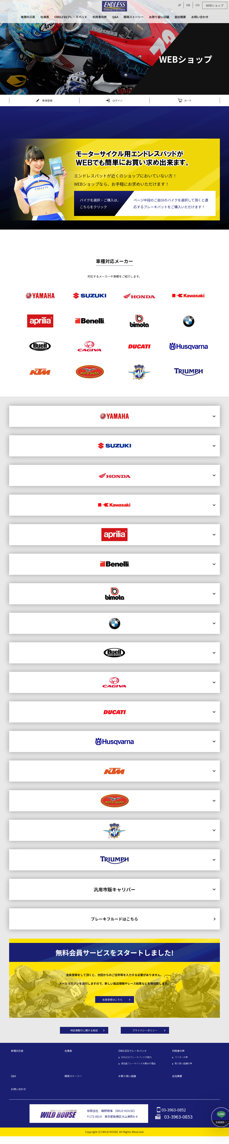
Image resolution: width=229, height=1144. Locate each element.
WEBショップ (214, 5)
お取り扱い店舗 (128, 1082)
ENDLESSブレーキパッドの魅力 (139, 1062)
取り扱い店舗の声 (185, 1068)
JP (179, 5)
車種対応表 (18, 1055)
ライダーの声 (182, 1062)
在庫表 (69, 1055)
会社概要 (178, 1082)
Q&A (14, 1082)
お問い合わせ (19, 1095)
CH (197, 5)
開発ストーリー (75, 1082)
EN (188, 5)
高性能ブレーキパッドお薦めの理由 (141, 1068)
